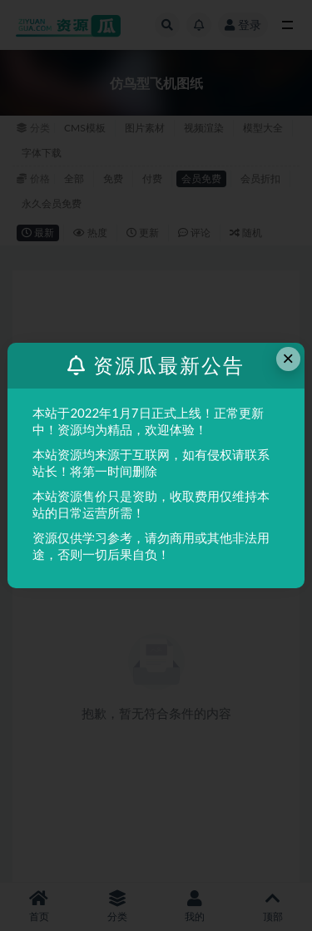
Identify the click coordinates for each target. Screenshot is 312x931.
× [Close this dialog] (288, 358)
